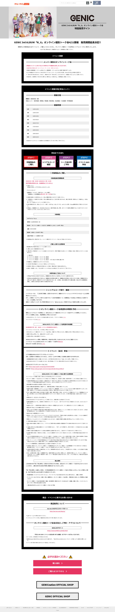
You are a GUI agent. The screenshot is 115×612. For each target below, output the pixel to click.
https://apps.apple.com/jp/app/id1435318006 (41, 366)
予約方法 (60, 341)
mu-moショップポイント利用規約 (49, 607)
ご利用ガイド (17, 607)
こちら (64, 317)
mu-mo (82, 607)
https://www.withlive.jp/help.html (57, 531)
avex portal (106, 607)
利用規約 (38, 607)
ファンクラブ (98, 607)
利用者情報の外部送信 (73, 607)
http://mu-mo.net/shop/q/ (57, 511)
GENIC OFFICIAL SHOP (57, 596)
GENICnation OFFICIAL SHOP (57, 584)
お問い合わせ (9, 607)
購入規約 (57, 563)
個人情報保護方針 (62, 607)
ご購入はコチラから (57, 571)
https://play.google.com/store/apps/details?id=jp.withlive (47, 369)
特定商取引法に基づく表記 (28, 607)
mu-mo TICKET (90, 607)
